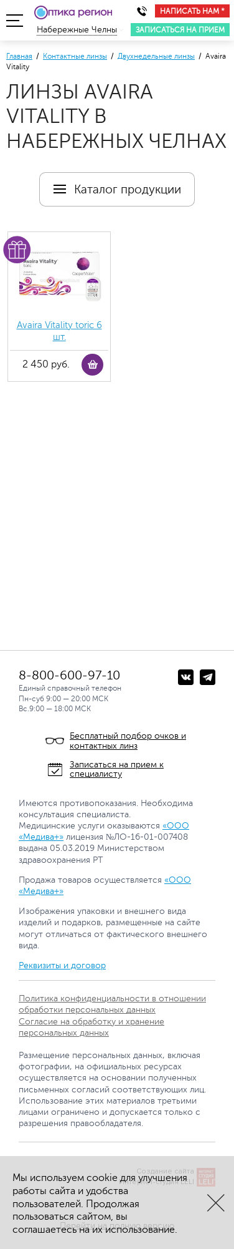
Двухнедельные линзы (156, 56)
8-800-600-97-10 (69, 675)
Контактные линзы (75, 56)
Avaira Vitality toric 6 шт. (59, 331)
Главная (19, 56)
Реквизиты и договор (62, 965)
